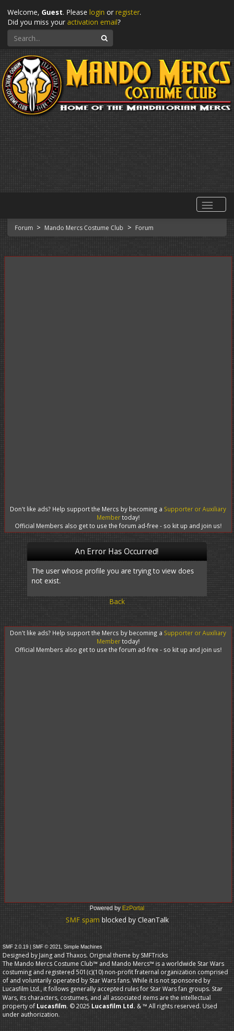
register (128, 12)
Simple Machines (83, 947)
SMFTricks (154, 955)
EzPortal (133, 908)
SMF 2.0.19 (15, 947)
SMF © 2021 (47, 947)
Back (117, 601)
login (97, 12)
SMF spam (83, 919)
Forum (25, 228)
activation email (92, 22)
